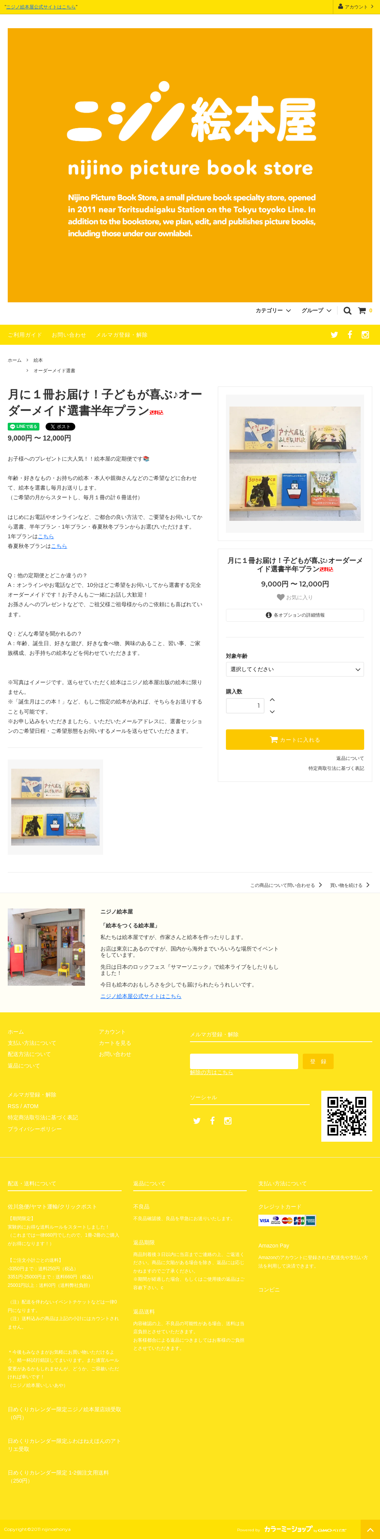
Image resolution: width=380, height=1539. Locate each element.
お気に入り (295, 597)
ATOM (30, 1106)
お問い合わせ (69, 335)
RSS (13, 1106)
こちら (46, 536)
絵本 (38, 360)
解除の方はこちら (211, 1072)
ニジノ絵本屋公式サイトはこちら (41, 7)
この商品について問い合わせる (287, 885)
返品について (350, 758)
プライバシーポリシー (35, 1128)
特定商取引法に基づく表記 (336, 768)
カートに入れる (295, 739)
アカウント (357, 6)
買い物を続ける (351, 885)
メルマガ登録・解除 (122, 335)
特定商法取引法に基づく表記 (43, 1117)
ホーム (15, 360)
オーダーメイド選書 (54, 370)
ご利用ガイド (25, 335)
